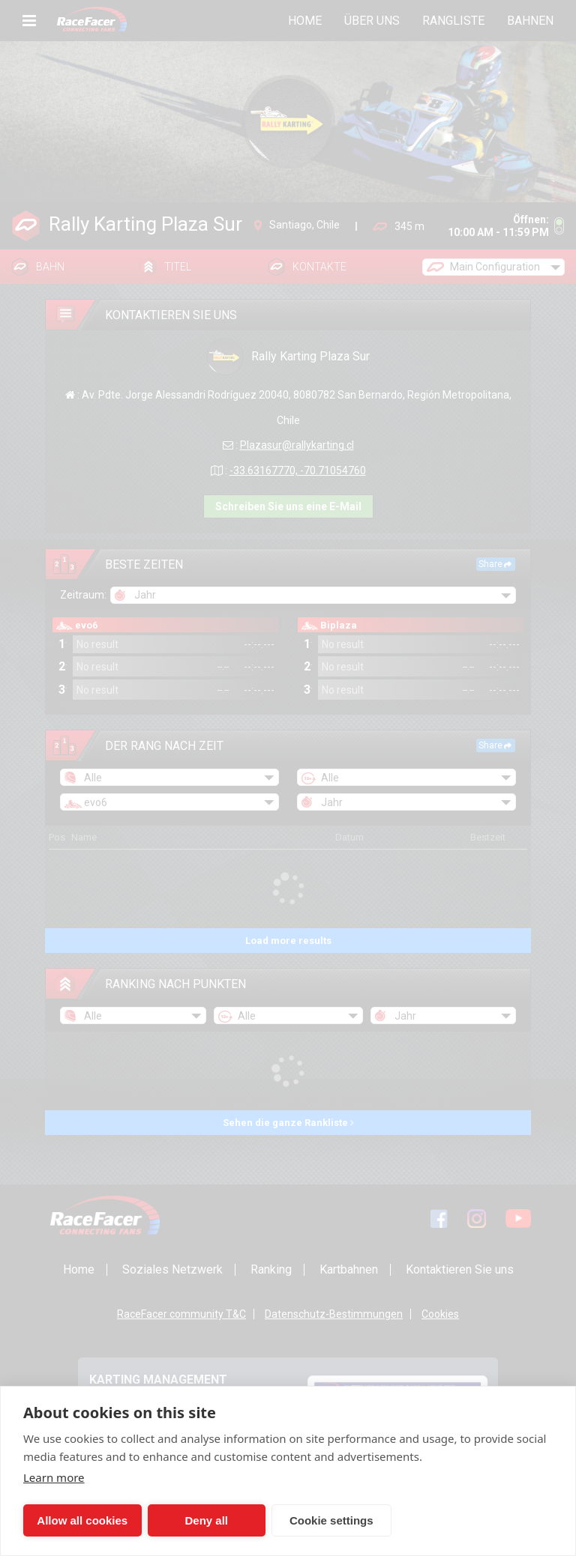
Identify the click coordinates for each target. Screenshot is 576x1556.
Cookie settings (304, 1520)
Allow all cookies (77, 1520)
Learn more (54, 1477)
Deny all (190, 1520)
